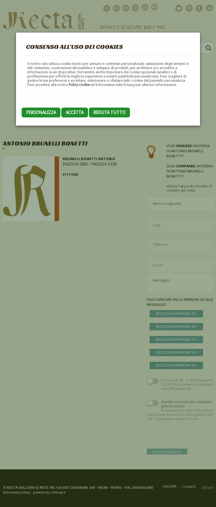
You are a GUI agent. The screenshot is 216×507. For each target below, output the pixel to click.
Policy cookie (79, 85)
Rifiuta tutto (109, 112)
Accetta (75, 112)
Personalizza (41, 112)
